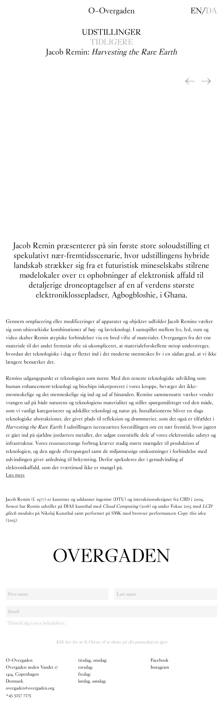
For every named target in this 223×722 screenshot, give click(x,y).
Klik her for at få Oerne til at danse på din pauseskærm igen (111, 642)
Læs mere (15, 475)
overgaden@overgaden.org (30, 688)
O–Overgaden (111, 11)
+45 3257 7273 (18, 695)
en (196, 11)
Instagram (160, 667)
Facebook (159, 660)
